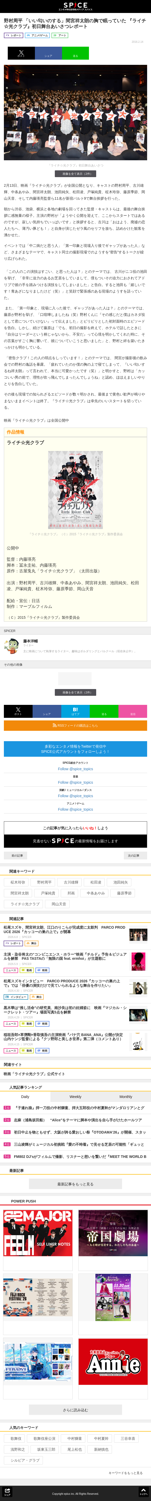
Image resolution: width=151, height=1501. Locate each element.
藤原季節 (122, 893)
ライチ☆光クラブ (23, 904)
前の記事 (15, 855)
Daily (25, 1097)
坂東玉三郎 (44, 1449)
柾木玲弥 (15, 882)
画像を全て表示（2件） (75, 173)
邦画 (69, 893)
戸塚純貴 (45, 893)
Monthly (125, 1097)
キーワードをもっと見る (128, 1473)
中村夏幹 (99, 1438)
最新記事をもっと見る (87, 1184)
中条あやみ (93, 893)
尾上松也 (72, 1449)
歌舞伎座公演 (42, 1438)
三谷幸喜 (125, 1438)
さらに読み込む (90, 1410)
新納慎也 (99, 1449)
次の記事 (135, 855)
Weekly (75, 1097)
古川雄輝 (68, 882)
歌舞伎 (13, 1438)
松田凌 (93, 882)
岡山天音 (56, 904)
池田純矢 (118, 882)
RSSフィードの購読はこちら (98, 725)
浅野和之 (15, 1449)
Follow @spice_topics (75, 769)
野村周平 (42, 882)
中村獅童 (72, 1438)
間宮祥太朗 (17, 893)
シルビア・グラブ (23, 1460)
